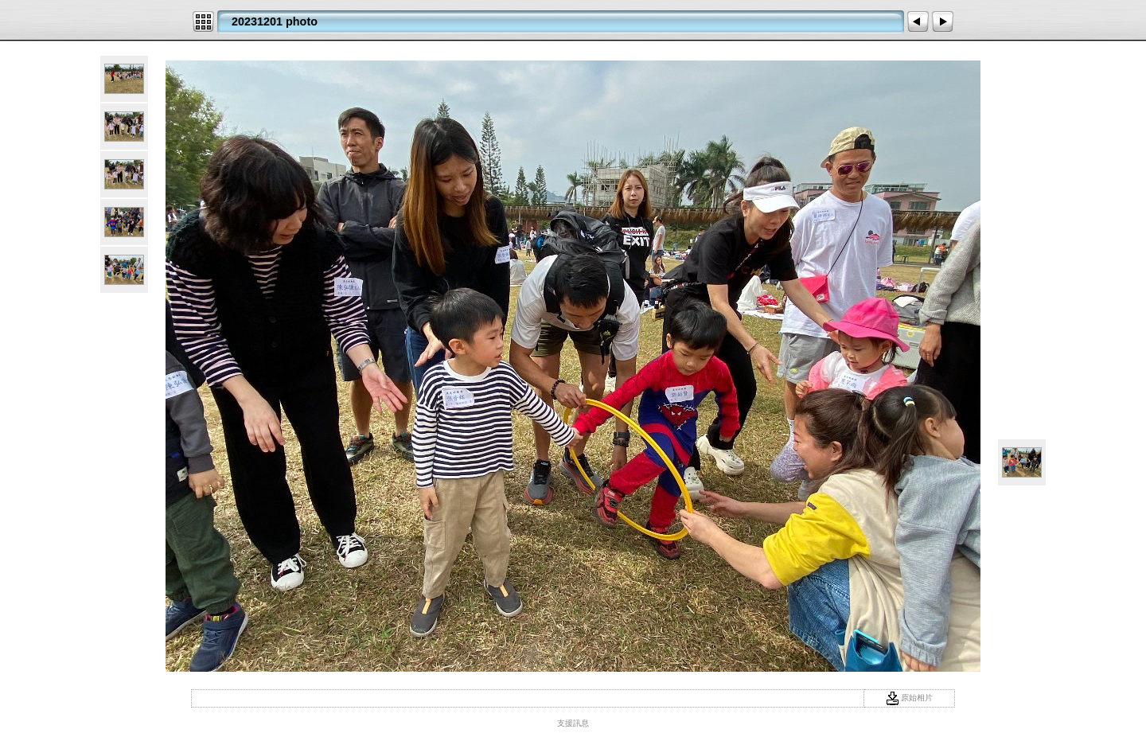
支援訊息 (573, 723)
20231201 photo (275, 21)
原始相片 (910, 697)
